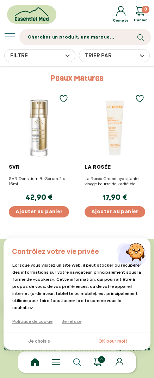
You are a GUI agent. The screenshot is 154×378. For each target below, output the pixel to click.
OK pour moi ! (112, 341)
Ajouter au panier (39, 212)
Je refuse (71, 321)
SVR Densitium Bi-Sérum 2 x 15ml (37, 181)
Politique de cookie (32, 321)
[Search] (85, 37)
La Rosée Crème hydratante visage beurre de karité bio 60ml (111, 181)
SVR (14, 167)
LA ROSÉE (98, 167)
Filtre (19, 56)
